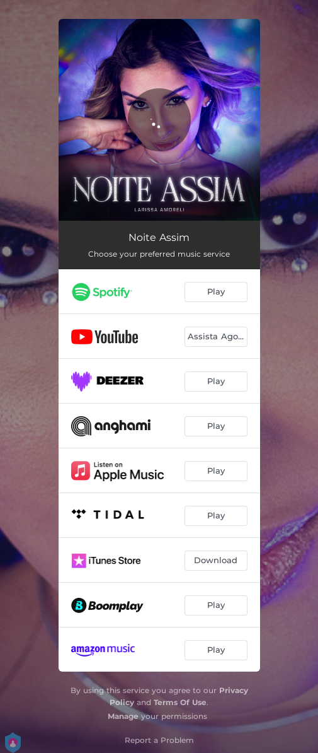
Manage (123, 716)
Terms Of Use (180, 702)
